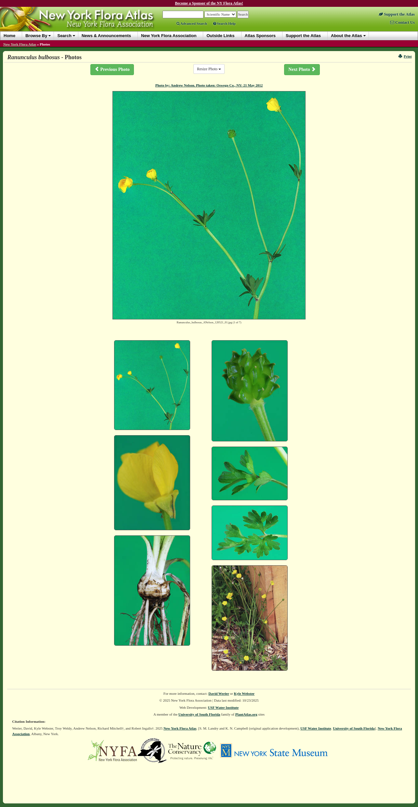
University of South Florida (199, 714)
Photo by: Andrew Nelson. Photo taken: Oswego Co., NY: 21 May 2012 (209, 85)
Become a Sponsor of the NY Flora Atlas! (209, 3)
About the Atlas (346, 35)
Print (405, 56)
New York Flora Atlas (19, 44)
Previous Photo (112, 69)
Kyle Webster (244, 693)
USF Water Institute (223, 707)
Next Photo (302, 69)
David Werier (218, 693)
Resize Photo (209, 69)
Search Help (224, 23)
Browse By (36, 35)
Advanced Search (191, 23)
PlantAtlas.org (246, 714)
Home (9, 35)
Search (64, 35)
